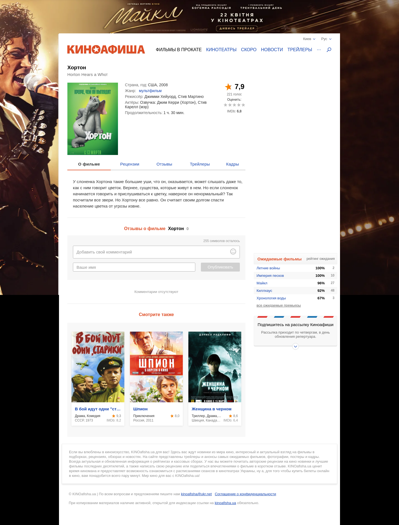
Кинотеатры (221, 49)
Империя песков (270, 275)
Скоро (249, 49)
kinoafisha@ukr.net (196, 494)
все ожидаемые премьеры (279, 305)
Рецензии (129, 164)
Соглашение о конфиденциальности (245, 494)
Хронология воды (271, 298)
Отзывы (165, 164)
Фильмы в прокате (179, 49)
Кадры (232, 164)
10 (243, 105)
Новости (272, 49)
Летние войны (268, 268)
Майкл (262, 283)
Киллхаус (264, 291)
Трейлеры (299, 49)
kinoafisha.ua (225, 503)
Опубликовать (220, 267)
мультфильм (150, 90)
